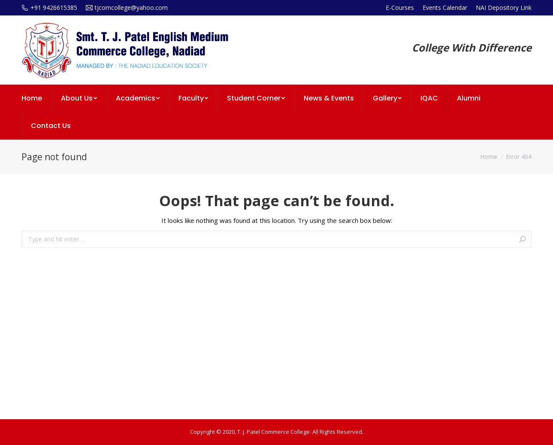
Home (488, 156)
